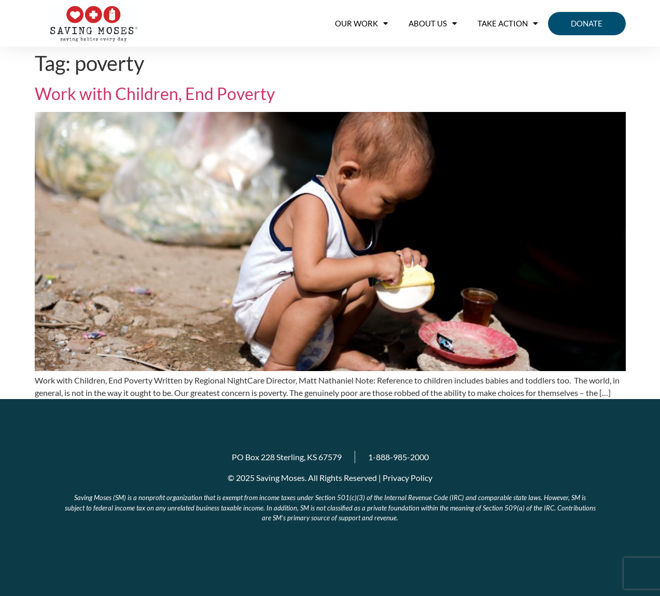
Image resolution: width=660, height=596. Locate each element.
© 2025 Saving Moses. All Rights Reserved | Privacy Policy (330, 478)
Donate (586, 23)
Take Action (508, 24)
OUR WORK (361, 24)
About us (433, 24)
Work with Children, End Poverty (155, 93)
